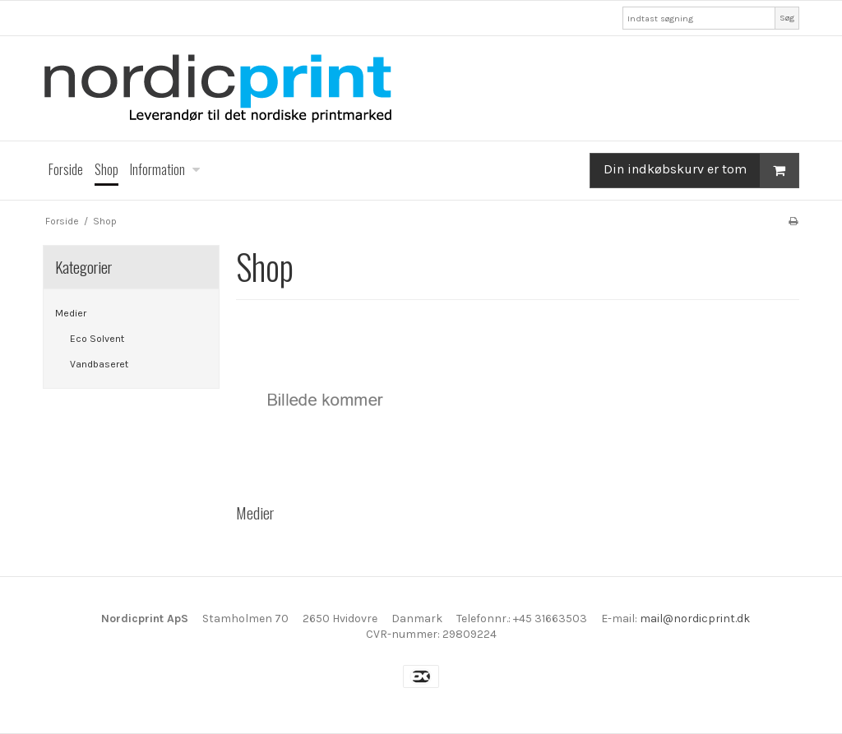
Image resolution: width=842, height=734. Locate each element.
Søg (787, 17)
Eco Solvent (97, 338)
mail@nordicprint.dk (695, 619)
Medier (70, 313)
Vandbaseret (99, 364)
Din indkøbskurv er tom (701, 170)
